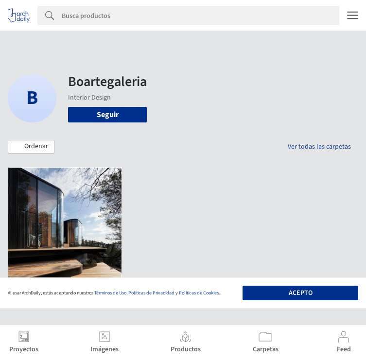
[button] (31, 147)
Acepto (301, 293)
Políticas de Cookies (199, 293)
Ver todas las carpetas (319, 147)
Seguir (108, 114)
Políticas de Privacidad (151, 293)
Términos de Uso (110, 293)
